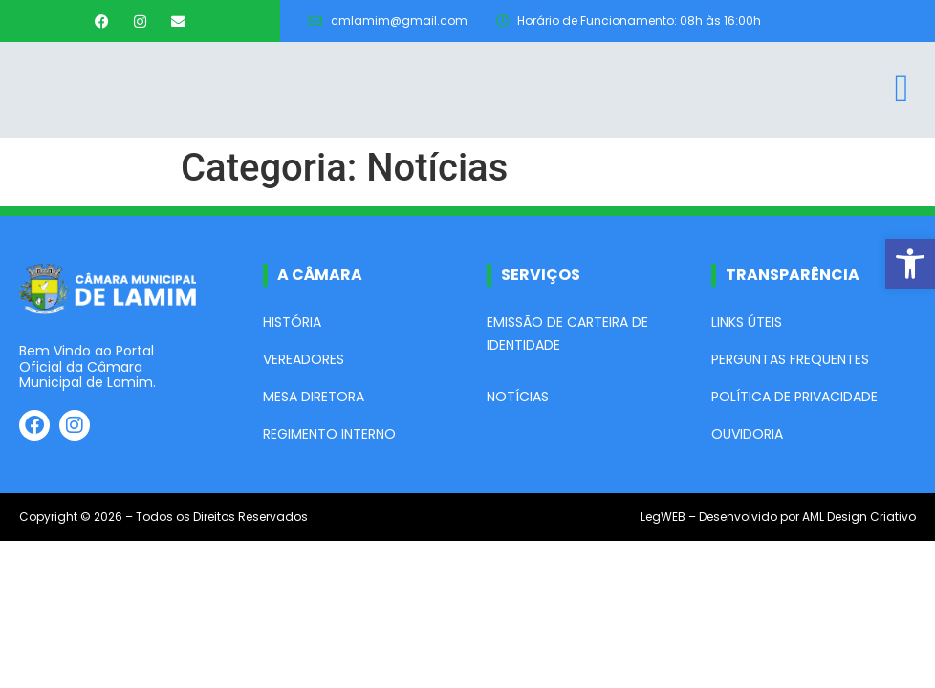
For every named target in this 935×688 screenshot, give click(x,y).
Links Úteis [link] (746, 322)
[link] (910, 264)
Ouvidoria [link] (747, 433)
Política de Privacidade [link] (794, 396)
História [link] (292, 322)
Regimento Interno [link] (329, 433)
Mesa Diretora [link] (313, 396)
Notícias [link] (518, 396)
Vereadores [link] (303, 359)
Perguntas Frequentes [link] (790, 359)
